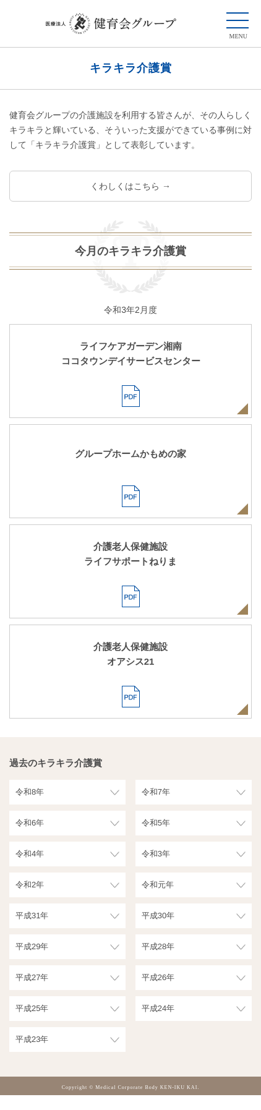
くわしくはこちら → (130, 186)
